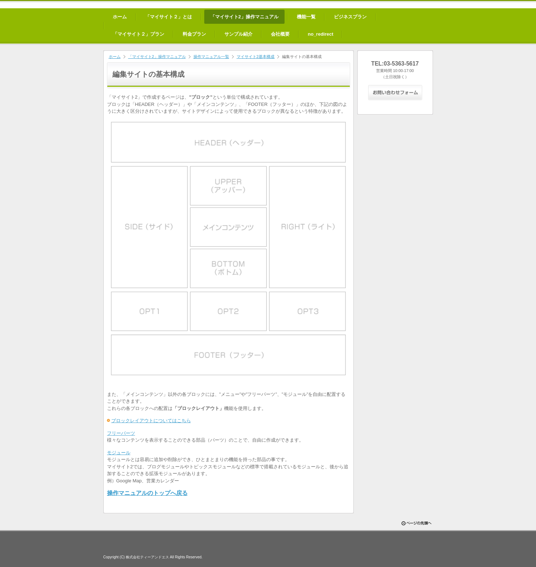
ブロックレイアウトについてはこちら (151, 420)
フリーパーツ (121, 433)
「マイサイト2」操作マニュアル (244, 16)
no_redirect (321, 34)
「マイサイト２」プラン (138, 34)
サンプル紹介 (238, 34)
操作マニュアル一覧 (211, 56)
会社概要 (280, 34)
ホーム (120, 16)
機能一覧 (306, 16)
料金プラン (194, 34)
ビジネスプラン (350, 16)
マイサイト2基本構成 (255, 56)
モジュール (118, 452)
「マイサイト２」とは (168, 16)
